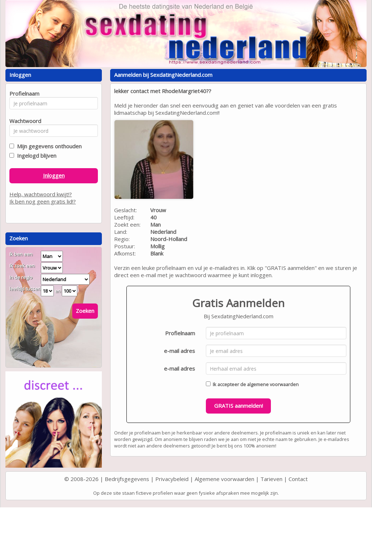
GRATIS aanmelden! (238, 405)
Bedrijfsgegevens (127, 478)
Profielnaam (180, 333)
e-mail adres (179, 350)
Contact (298, 478)
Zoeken (85, 310)
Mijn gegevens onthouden (48, 146)
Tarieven (271, 478)
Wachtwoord (23, 120)
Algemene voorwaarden (224, 478)
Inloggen (54, 175)
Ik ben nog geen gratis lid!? (42, 201)
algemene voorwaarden (273, 384)
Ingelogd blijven (35, 155)
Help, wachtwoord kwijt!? (40, 194)
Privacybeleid (172, 478)
